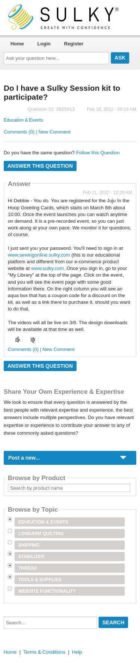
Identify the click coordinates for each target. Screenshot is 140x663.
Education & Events (23, 120)
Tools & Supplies (40, 579)
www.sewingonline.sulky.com (39, 255)
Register (74, 43)
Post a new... (24, 458)
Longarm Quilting (41, 533)
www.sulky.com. (48, 268)
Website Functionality (47, 591)
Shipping (29, 545)
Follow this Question (98, 152)
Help (77, 652)
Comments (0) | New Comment (37, 132)
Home (17, 43)
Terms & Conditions (44, 652)
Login (43, 43)
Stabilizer (31, 556)
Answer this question (40, 166)
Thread (27, 568)
